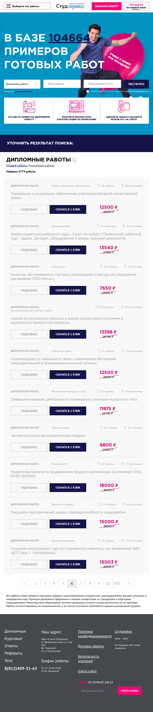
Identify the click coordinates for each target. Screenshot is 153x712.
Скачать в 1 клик (68, 210)
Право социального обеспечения (71, 186)
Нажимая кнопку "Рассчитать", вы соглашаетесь (120, 92)
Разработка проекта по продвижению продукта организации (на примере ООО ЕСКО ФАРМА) (76, 474)
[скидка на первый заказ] (136, 6)
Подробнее (29, 210)
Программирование (63, 541)
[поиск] (74, 160)
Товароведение (60, 428)
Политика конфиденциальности (95, 633)
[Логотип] (70, 6)
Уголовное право (61, 351)
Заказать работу (106, 6)
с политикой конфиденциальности (136, 92)
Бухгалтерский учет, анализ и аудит (31, 311)
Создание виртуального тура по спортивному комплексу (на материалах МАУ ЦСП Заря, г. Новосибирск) (75, 551)
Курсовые (13, 638)
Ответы (11, 646)
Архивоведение (61, 226)
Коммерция (58, 267)
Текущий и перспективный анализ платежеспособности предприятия (68, 513)
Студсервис (123, 631)
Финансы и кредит (62, 505)
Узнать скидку (129, 690)
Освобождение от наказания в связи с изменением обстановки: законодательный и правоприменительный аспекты (64, 361)
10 (108, 584)
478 (117, 584)
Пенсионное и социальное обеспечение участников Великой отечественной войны (74, 196)
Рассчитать (136, 85)
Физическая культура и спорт (69, 392)
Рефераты (13, 653)
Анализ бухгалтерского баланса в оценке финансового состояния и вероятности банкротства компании (67, 321)
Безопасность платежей (88, 658)
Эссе (8, 660)
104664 (69, 39)
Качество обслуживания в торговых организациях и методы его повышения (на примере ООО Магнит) (73, 277)
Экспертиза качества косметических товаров (48, 436)
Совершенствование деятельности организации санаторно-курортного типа (74, 400)
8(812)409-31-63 (20, 668)
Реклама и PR (59, 464)
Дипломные (15, 631)
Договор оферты (91, 646)
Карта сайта (87, 671)
